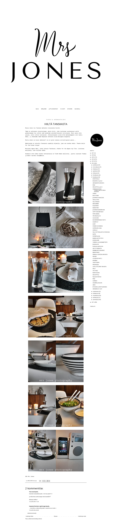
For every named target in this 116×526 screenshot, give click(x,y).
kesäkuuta (95, 177)
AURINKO (95, 281)
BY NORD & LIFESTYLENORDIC (100, 287)
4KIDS (94, 285)
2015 (93, 157)
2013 (93, 161)
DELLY (94, 268)
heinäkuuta (96, 175)
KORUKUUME (96, 240)
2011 (93, 302)
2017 (93, 153)
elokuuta (95, 173)
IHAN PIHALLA (96, 179)
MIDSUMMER (96, 203)
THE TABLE (95, 270)
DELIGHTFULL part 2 (97, 187)
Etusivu (55, 516)
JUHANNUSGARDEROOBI (99, 210)
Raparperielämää (97, 276)
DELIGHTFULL (96, 274)
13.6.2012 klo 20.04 (34, 510)
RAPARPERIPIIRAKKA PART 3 (99, 220)
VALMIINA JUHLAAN (97, 283)
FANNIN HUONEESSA (98, 226)
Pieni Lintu (31, 492)
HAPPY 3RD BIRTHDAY (98, 212)
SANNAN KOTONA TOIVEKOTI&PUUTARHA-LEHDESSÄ (99, 190)
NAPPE (94, 234)
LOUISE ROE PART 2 (97, 258)
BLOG (37, 109)
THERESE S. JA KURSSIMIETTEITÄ (100, 242)
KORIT (94, 224)
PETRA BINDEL (96, 214)
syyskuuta (95, 171)
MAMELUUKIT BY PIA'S (98, 238)
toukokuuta (96, 291)
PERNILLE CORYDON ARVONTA (100, 254)
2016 (93, 155)
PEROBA (95, 256)
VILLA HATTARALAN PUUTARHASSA (101, 232)
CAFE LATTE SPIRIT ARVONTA (99, 266)
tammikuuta (96, 299)
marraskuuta (96, 167)
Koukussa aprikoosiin (98, 246)
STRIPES (94, 193)
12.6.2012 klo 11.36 (34, 501)
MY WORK (69, 109)
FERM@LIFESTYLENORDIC (99, 250)
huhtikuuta (95, 293)
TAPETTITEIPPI (96, 262)
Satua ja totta (96, 199)
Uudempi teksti (29, 516)
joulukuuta (95, 165)
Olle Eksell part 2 (97, 216)
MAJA (94, 185)
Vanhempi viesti (82, 516)
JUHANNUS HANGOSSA (98, 197)
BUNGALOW (96, 244)
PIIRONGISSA (96, 264)
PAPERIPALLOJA (96, 236)
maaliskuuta (96, 295)
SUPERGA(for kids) (97, 228)
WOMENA (95, 260)
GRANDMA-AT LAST (97, 289)
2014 (93, 159)
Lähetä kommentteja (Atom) (35, 518)
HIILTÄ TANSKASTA (97, 248)
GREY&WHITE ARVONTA (98, 183)
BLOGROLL (77, 109)
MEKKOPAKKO (96, 252)
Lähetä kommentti (31, 513)
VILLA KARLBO (96, 201)
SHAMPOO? (95, 222)
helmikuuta (96, 297)
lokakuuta (95, 169)
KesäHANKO (96, 205)
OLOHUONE (96, 218)
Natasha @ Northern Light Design (37, 506)
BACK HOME (96, 195)
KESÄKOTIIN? (96, 208)
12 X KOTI (62, 109)
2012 (93, 163)
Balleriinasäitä (96, 272)
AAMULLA (95, 230)
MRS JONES (43, 109)
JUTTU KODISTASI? (53, 109)
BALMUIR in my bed (97, 181)
